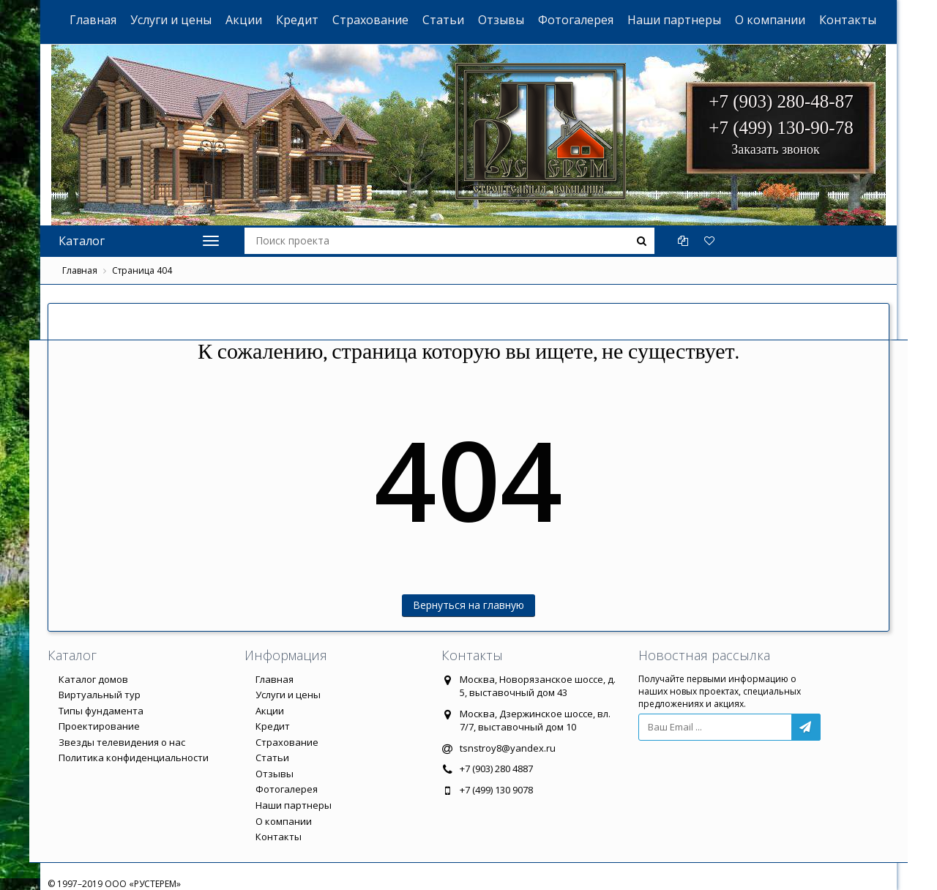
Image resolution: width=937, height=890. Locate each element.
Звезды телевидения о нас (122, 742)
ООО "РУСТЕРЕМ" (476, 95)
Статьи (443, 20)
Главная (93, 20)
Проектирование (99, 726)
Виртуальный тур (100, 694)
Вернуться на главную (468, 605)
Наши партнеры (674, 20)
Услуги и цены (171, 20)
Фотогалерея (575, 20)
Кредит (297, 20)
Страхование (370, 20)
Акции (243, 20)
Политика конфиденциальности (134, 757)
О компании (770, 20)
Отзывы (501, 20)
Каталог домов (93, 679)
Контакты (847, 20)
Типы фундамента (101, 710)
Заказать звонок (775, 149)
